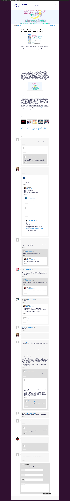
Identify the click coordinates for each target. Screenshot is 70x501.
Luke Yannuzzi (24, 327)
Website (23, 479)
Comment (23, 484)
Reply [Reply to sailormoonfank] (24, 152)
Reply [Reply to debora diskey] (23, 423)
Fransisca (23, 342)
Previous (51, 25)
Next (55, 25)
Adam (27, 155)
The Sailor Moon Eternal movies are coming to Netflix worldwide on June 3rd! (23, 127)
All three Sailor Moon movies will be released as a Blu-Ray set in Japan (29, 127)
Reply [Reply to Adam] (25, 162)
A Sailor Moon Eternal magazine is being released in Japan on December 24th (46, 127)
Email (23, 475)
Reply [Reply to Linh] (24, 322)
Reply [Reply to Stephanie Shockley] (23, 302)
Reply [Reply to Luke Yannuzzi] (23, 330)
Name (23, 470)
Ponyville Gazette (12, 0)
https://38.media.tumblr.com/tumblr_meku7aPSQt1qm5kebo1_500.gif (35, 228)
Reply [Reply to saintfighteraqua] (23, 173)
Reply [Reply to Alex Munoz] (23, 460)
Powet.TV (3, 0)
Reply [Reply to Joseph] (24, 184)
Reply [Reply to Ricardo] (23, 276)
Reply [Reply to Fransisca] (26, 216)
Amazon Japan (41, 98)
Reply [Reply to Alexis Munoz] (23, 416)
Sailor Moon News (17, 0)
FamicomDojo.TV (7, 0)
